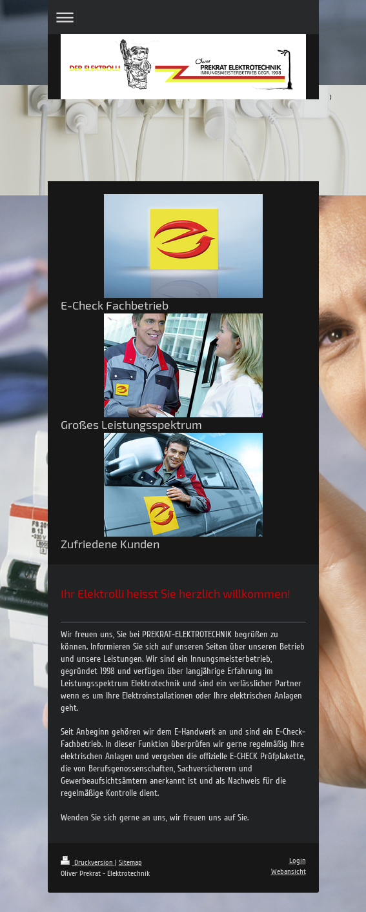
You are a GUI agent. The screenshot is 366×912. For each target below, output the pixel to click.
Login (297, 861)
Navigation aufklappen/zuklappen (183, 17)
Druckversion (88, 862)
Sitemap (130, 862)
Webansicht (288, 872)
